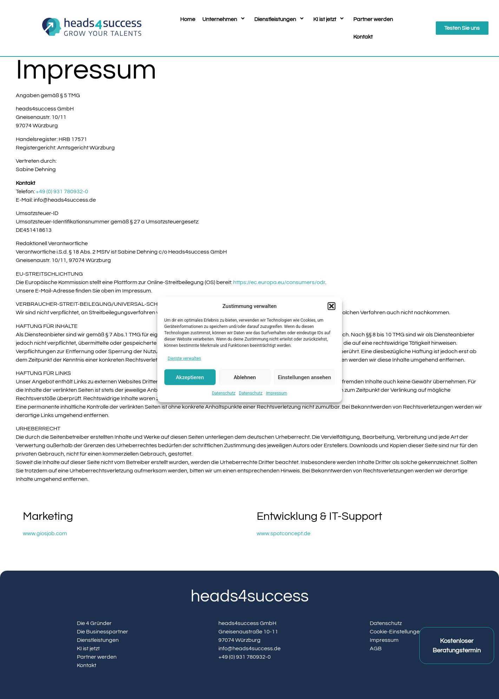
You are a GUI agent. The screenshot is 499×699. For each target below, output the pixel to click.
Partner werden (373, 19)
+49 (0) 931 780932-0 (62, 191)
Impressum (276, 393)
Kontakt (363, 37)
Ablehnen (245, 377)
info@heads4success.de (249, 648)
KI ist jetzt (329, 19)
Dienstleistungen (280, 19)
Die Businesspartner (102, 631)
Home (187, 19)
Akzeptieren (190, 377)
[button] (331, 306)
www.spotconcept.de (283, 533)
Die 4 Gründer (94, 623)
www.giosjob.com (45, 533)
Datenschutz (223, 393)
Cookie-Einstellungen (396, 631)
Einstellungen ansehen (304, 377)
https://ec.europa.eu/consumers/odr (279, 282)
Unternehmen (224, 19)
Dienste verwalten (184, 358)
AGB (376, 648)
